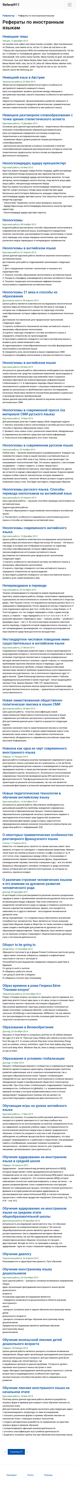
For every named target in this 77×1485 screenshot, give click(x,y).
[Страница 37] (16, 1452)
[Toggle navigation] (69, 4)
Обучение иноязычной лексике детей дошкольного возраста (32, 1342)
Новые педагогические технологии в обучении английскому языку (32, 795)
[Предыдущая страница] (5, 1452)
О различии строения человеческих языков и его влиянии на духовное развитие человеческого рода (37, 884)
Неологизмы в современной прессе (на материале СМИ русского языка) (34, 412)
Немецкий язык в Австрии (24, 77)
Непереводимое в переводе (25, 586)
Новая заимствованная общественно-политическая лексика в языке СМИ (33, 702)
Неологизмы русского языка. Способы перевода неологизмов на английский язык (37, 491)
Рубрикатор (8, 15)
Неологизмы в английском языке (29, 248)
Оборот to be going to (19, 945)
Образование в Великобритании (28, 1027)
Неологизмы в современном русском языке (38, 445)
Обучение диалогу (17, 1254)
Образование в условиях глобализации (34, 1058)
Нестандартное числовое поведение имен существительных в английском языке (36, 641)
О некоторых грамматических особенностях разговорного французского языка (38, 837)
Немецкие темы (15, 37)
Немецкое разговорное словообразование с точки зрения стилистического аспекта (38, 117)
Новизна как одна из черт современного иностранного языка (35, 750)
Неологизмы (13, 220)
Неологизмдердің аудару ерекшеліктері (34, 163)
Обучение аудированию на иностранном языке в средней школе (34, 1159)
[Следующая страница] (27, 1452)
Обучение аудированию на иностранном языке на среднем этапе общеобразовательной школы (34, 1212)
